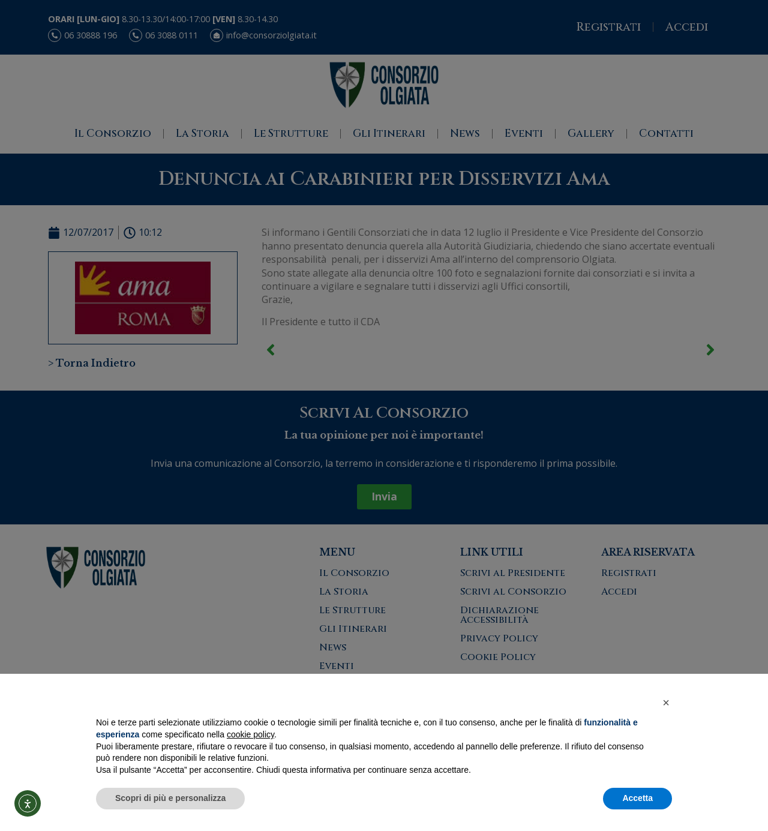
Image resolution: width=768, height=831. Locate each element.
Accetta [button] (637, 798)
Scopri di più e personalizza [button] (170, 798)
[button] (666, 702)
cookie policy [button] (250, 734)
